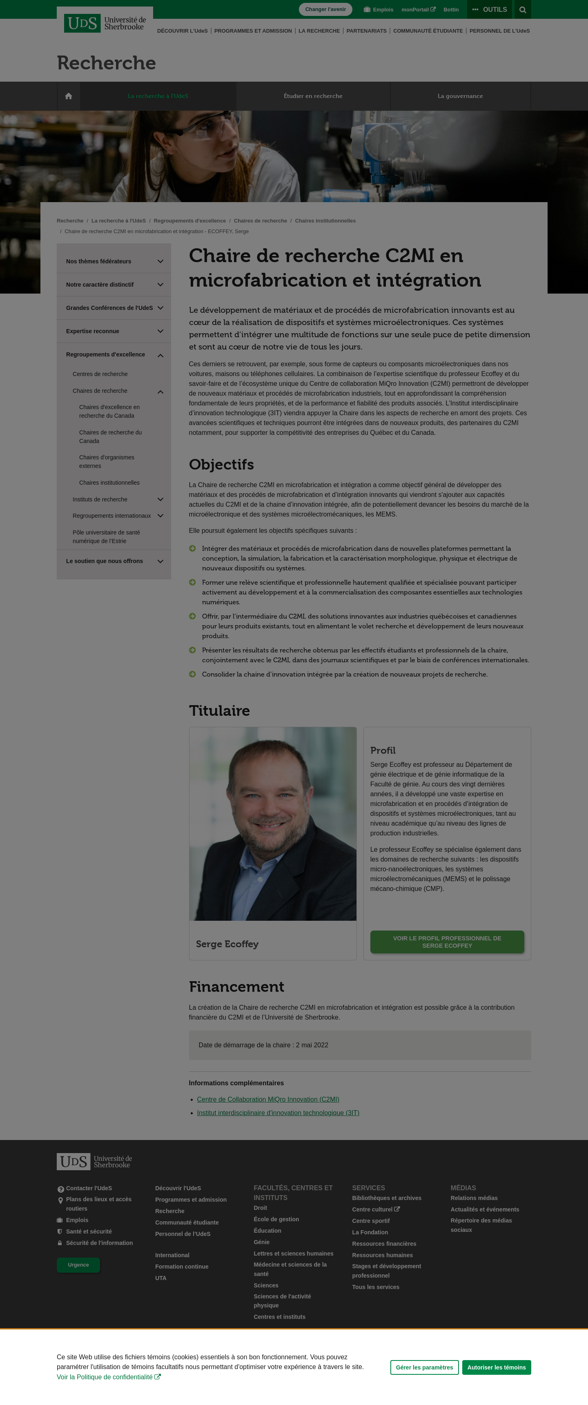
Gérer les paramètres (424, 1367)
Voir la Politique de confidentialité (105, 1377)
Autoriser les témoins (497, 1367)
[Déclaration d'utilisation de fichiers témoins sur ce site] (294, 1367)
